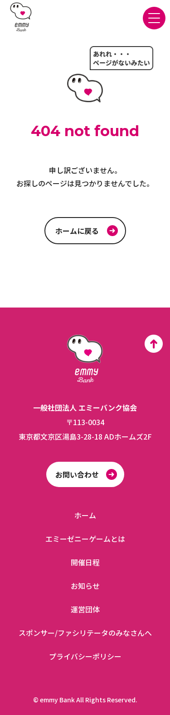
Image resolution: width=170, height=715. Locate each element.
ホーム (85, 515)
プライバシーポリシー (85, 656)
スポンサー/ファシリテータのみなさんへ (85, 632)
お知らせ (85, 585)
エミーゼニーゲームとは (85, 538)
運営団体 (85, 609)
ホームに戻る (77, 230)
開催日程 (85, 562)
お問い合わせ (77, 474)
